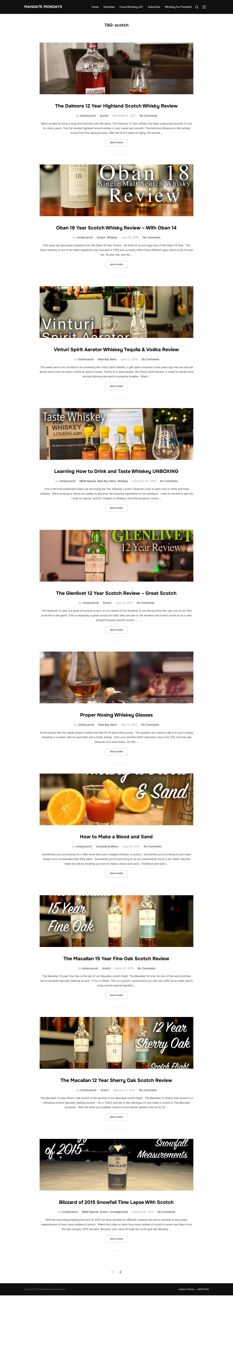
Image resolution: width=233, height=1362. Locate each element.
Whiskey (112, 256)
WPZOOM (203, 1355)
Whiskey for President (178, 7)
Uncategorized (119, 1278)
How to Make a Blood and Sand (116, 883)
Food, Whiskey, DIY (131, 7)
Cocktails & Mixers (107, 894)
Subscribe (154, 7)
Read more (118, 151)
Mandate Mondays (47, 7)
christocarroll (88, 125)
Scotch (104, 125)
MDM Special (88, 519)
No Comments (148, 125)
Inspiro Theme (186, 1355)
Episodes (109, 7)
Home (95, 7)
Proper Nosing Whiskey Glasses (116, 761)
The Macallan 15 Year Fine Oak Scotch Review (116, 1005)
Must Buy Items (107, 387)
